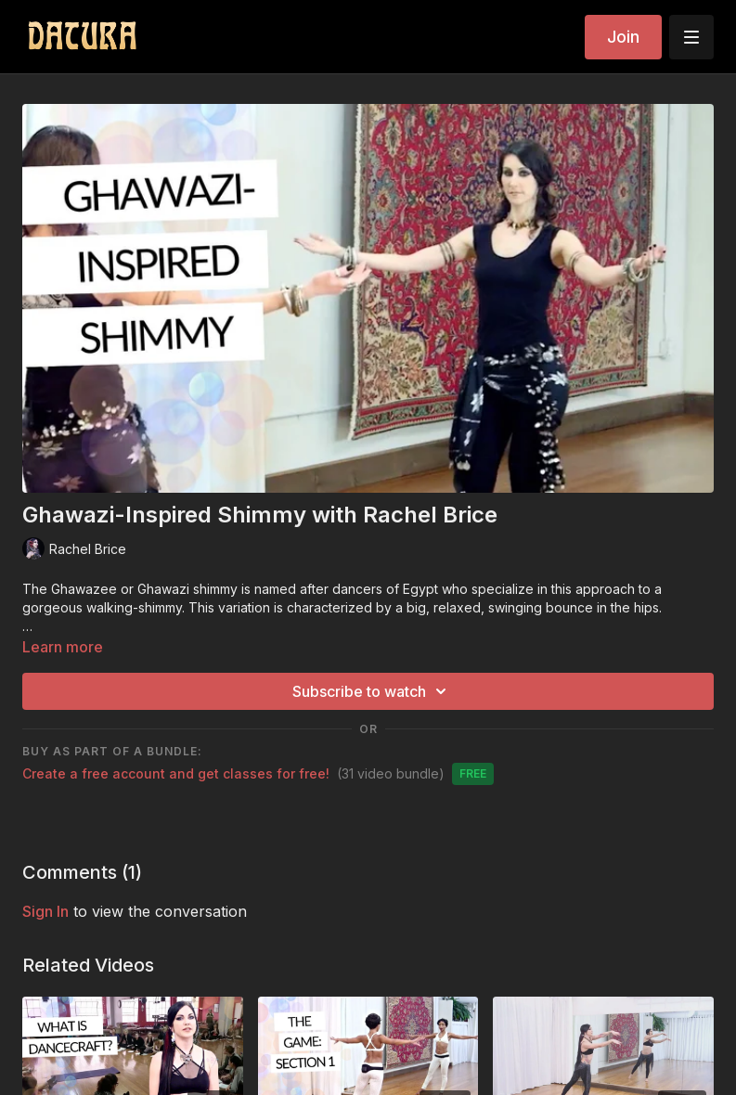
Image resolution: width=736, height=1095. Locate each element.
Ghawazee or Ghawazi (120, 589)
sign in (45, 911)
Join (623, 36)
